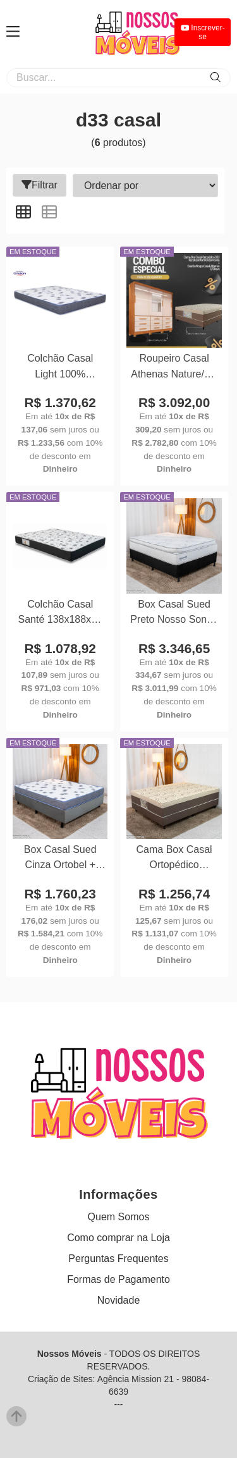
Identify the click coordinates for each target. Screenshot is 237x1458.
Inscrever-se (203, 32)
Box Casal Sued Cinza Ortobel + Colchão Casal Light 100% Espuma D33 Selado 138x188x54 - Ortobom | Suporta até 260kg (60, 859)
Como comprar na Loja (118, 1237)
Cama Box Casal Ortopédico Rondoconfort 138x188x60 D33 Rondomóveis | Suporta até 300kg (174, 859)
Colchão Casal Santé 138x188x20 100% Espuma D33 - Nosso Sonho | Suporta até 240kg (60, 613)
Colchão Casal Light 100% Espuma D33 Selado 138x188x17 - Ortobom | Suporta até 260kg (60, 368)
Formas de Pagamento (118, 1279)
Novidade (118, 1300)
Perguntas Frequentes (118, 1258)
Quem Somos (119, 1216)
